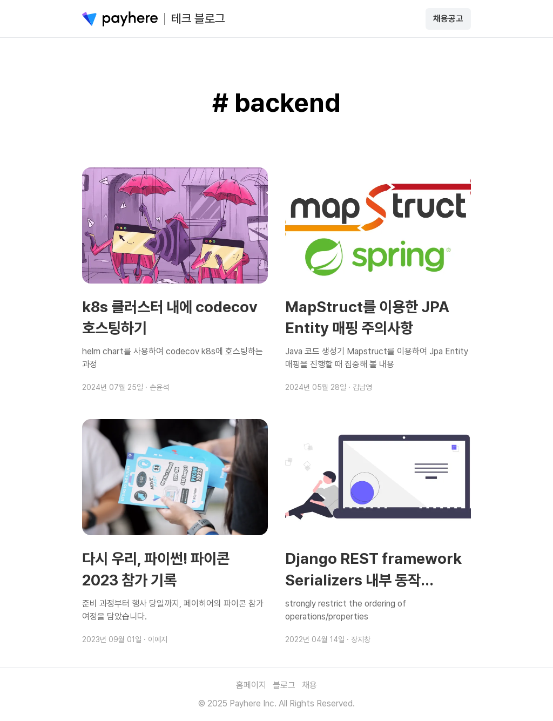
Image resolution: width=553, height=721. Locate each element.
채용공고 (448, 19)
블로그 (284, 685)
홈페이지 (251, 685)
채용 (309, 685)
